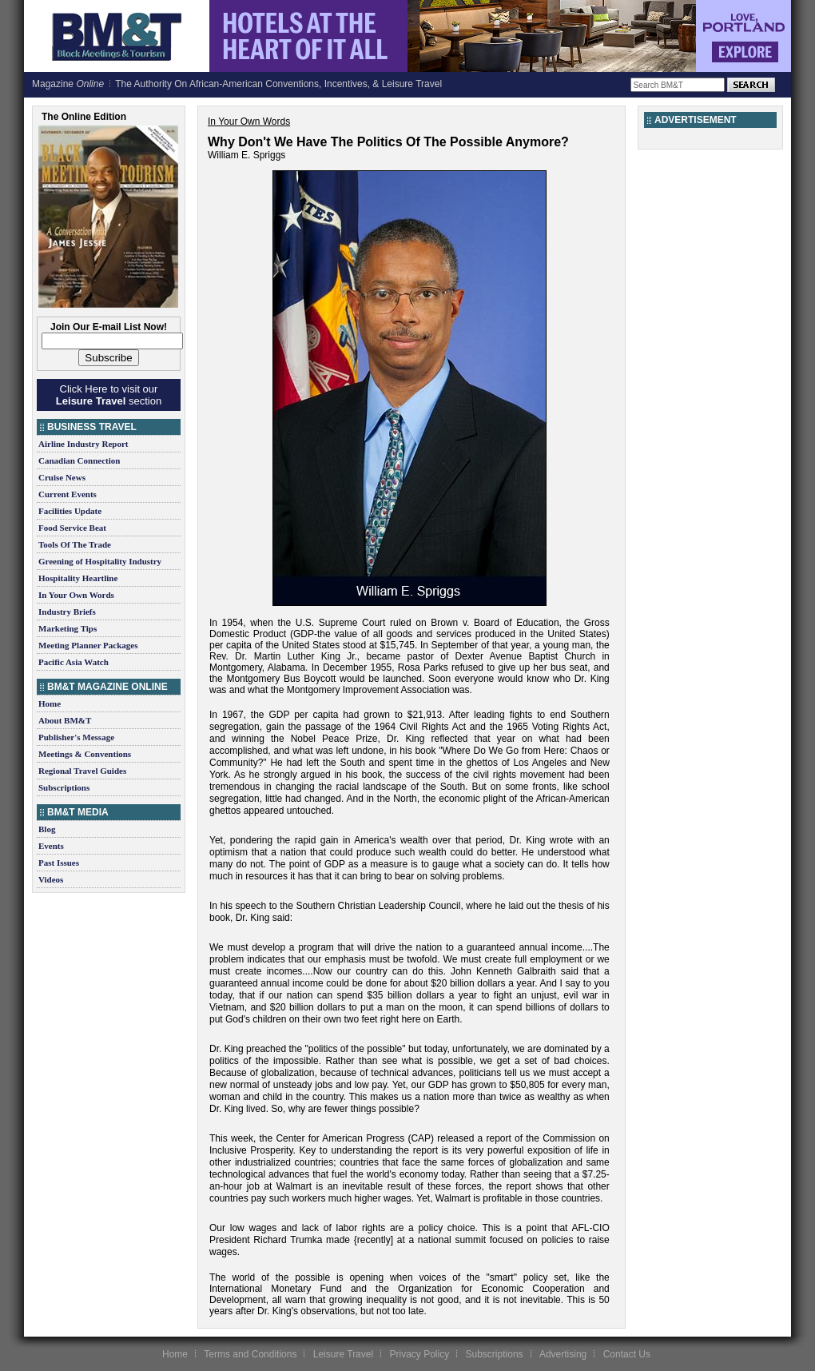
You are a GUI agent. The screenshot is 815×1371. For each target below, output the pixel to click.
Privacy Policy (419, 1354)
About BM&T (64, 720)
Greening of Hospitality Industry (99, 561)
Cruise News (61, 477)
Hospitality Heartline (77, 578)
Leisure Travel (343, 1354)
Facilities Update (69, 511)
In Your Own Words (76, 595)
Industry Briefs (67, 611)
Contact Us (626, 1354)
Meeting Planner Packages (87, 645)
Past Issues (58, 862)
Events (51, 846)
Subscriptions (63, 787)
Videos (50, 879)
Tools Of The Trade (74, 544)
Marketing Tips (67, 628)
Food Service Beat (72, 527)
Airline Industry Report (83, 443)
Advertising (562, 1354)
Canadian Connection (79, 460)
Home (49, 703)
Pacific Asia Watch (73, 662)
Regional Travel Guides (82, 770)
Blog (46, 829)
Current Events (67, 494)
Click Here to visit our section (108, 395)
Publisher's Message (76, 737)
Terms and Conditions (250, 1354)
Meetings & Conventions (84, 754)
